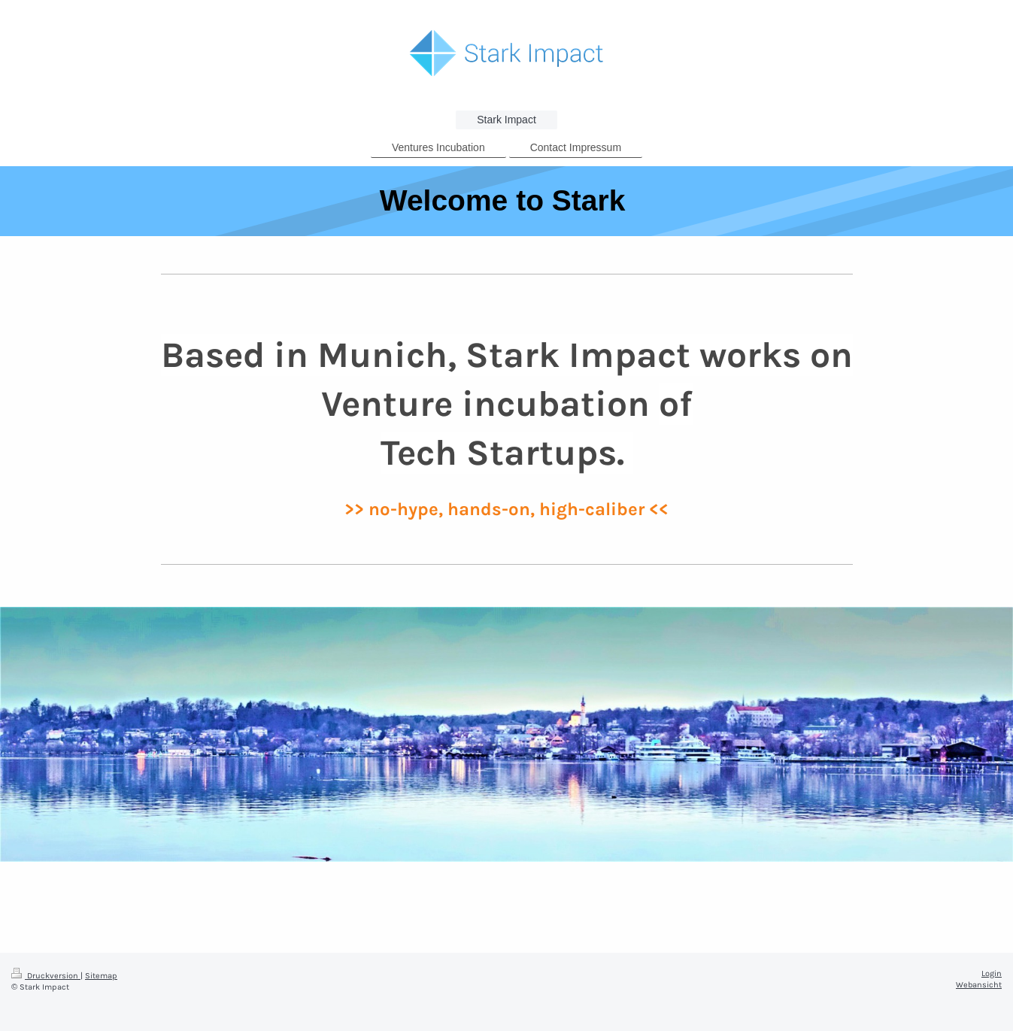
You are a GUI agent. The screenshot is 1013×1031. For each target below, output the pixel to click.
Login (991, 973)
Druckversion (45, 976)
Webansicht (979, 985)
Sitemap (101, 976)
